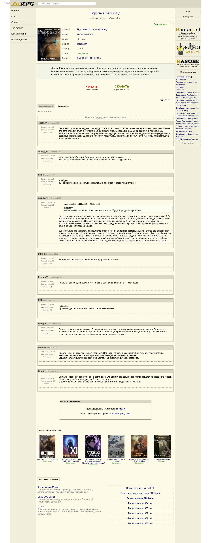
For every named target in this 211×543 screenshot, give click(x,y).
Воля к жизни (181, 105)
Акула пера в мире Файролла (187, 103)
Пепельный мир (182, 111)
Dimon (41, 254)
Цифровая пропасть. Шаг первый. (189, 100)
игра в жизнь (181, 79)
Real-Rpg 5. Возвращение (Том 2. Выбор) (139, 459)
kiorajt (41, 371)
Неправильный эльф (184, 77)
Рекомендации (19, 39)
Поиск (14, 16)
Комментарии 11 (64, 106)
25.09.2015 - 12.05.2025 (89, 58)
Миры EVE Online (46, 497)
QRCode (167, 100)
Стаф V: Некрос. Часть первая (116, 459)
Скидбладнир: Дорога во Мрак (188, 108)
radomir (42, 347)
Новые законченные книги (50, 430)
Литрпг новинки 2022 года (140, 513)
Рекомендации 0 (46, 106)
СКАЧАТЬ (122, 86)
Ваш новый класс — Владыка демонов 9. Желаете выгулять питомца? (93, 460)
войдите (121, 409)
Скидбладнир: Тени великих (187, 118)
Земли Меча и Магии (48, 487)
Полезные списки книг (48, 479)
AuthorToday (99, 29)
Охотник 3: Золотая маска (47, 458)
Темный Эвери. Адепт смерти (187, 98)
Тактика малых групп (184, 131)
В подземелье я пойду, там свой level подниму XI (70, 459)
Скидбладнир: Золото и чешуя (188, 92)
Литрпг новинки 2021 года (140, 518)
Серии (14, 22)
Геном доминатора (162, 458)
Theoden (42, 123)
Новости (15, 10)
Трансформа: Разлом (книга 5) (188, 123)
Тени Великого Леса (184, 129)
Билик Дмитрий (85, 34)
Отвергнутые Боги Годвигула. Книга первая (193, 113)
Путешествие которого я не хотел (189, 82)
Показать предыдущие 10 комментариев (105, 117)
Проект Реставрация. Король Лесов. (190, 121)
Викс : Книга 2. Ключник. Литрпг (188, 116)
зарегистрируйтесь (121, 413)
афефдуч (43, 151)
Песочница (180, 87)
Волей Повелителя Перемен (187, 139)
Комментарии (18, 33)
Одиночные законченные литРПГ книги (140, 493)
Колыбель (180, 136)
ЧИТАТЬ (92, 87)
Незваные (180, 90)
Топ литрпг (17, 28)
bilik (40, 175)
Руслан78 (43, 277)
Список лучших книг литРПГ (140, 488)
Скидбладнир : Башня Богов (187, 134)
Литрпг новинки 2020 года (140, 523)
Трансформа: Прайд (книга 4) (187, 95)
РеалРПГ (42, 506)
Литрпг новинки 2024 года (140, 503)
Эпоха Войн (180, 85)
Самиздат (83, 29)
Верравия (82, 44)
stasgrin (42, 323)
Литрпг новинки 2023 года (140, 508)
